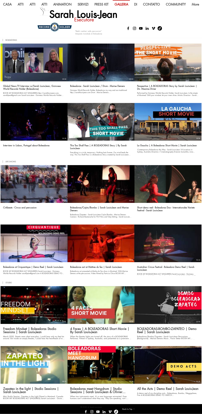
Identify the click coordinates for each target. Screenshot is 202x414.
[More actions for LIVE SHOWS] (9, 162)
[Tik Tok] (160, 28)
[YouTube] (141, 28)
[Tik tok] (116, 412)
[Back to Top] (128, 409)
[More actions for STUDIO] (7, 283)
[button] (9, 162)
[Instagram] (134, 28)
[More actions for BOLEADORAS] (10, 40)
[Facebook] (128, 28)
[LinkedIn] (147, 28)
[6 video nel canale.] (101, 221)
